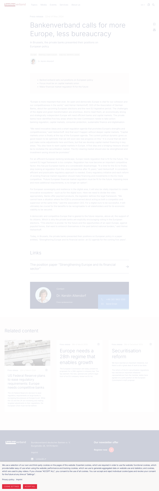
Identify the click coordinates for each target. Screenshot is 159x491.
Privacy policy (8, 479)
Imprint (19, 479)
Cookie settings (11, 486)
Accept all (30, 486)
